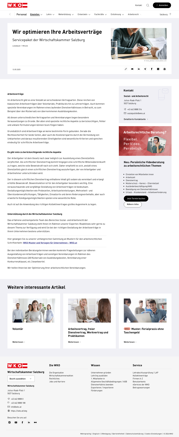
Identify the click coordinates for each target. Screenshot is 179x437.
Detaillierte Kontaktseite (136, 119)
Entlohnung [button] (118, 15)
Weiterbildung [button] (66, 15)
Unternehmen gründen (101, 372)
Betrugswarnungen (141, 387)
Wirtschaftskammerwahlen (61, 375)
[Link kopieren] (126, 69)
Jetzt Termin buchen (136, 198)
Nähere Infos (133, 204)
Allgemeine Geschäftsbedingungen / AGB (109, 381)
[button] (166, 14)
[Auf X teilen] (158, 69)
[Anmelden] (162, 5)
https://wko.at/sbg (17, 410)
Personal (22, 14)
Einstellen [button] (36, 15)
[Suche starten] (147, 5)
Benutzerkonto (139, 381)
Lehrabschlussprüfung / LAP (145, 372)
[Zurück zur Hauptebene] (10, 14)
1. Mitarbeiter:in (98, 378)
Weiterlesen (19, 341)
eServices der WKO (141, 384)
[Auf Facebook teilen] (152, 69)
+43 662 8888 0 (15, 398)
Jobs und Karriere (57, 381)
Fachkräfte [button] (101, 15)
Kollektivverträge (140, 375)
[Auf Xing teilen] (145, 69)
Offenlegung (106, 434)
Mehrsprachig (85, 434)
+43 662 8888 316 (133, 109)
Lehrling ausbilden (99, 375)
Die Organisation (56, 372)
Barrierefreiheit (118, 434)
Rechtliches (54, 378)
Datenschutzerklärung (134, 434)
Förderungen (96, 390)
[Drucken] (165, 69)
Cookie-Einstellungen (153, 434)
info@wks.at (14, 406)
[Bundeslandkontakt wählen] (21, 379)
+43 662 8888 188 (16, 402)
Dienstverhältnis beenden (102, 384)
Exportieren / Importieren (102, 387)
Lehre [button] (50, 15)
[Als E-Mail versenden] (132, 69)
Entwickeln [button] (84, 15)
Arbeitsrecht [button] (135, 15)
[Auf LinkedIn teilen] (139, 69)
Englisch (96, 434)
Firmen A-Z (138, 378)
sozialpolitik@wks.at (134, 113)
